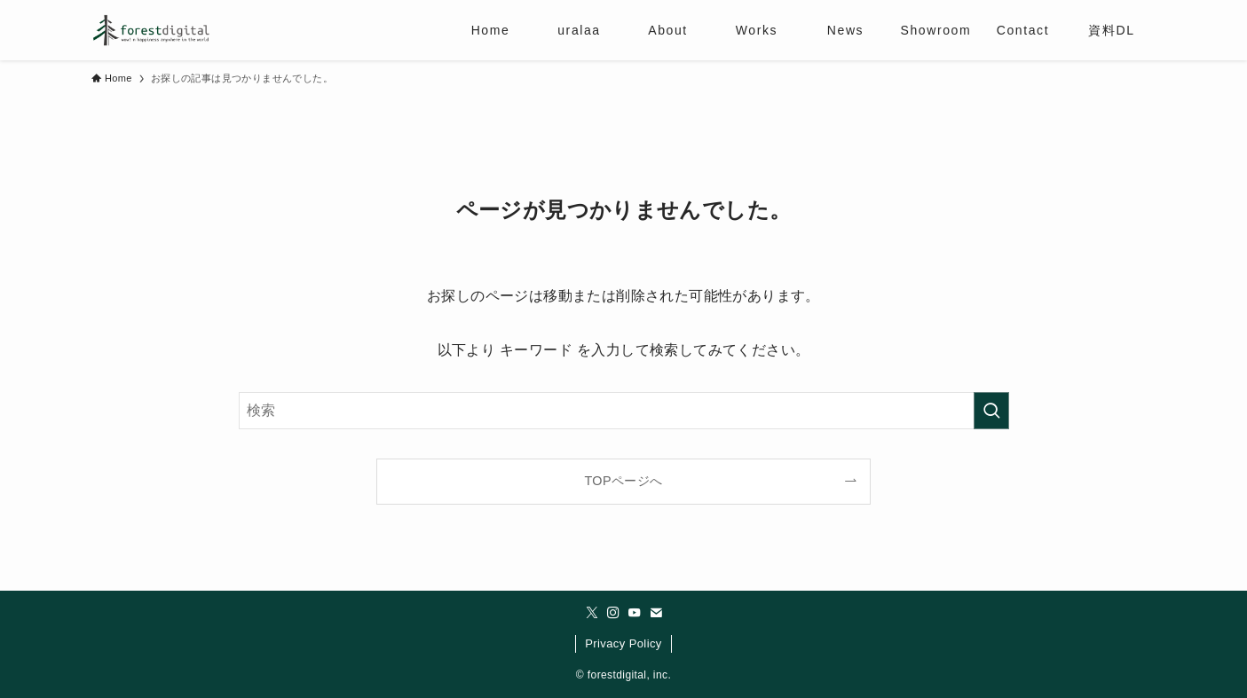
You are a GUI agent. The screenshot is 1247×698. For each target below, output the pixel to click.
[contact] (656, 613)
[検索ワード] (624, 410)
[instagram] (613, 613)
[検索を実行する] (991, 410)
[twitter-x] (592, 613)
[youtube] (635, 613)
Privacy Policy (623, 643)
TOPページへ (623, 481)
